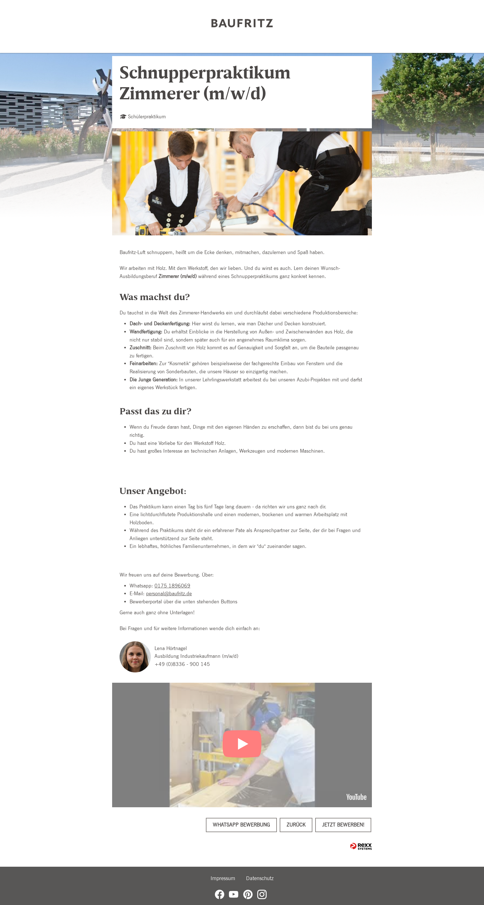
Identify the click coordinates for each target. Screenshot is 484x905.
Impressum (223, 878)
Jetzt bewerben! (343, 825)
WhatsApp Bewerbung (241, 825)
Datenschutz (259, 878)
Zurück (296, 825)
